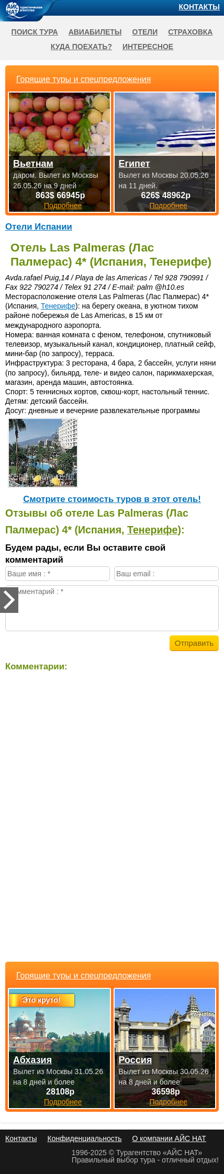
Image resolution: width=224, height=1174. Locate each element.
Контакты (199, 7)
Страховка (190, 32)
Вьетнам (33, 163)
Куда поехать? (81, 46)
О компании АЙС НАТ (169, 1138)
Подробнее (63, 1102)
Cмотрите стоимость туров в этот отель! (112, 499)
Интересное (147, 46)
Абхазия (32, 1060)
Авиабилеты (95, 32)
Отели (145, 32)
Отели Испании (38, 227)
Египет (134, 163)
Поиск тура (35, 32)
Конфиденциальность (84, 1138)
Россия (135, 1060)
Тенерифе (58, 306)
